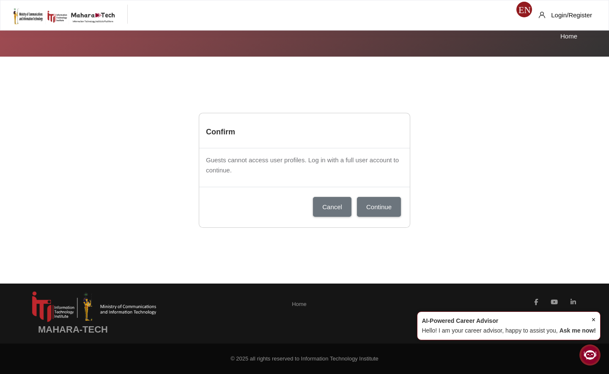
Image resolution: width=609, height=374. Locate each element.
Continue (379, 206)
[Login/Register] (565, 15)
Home (568, 36)
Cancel (332, 206)
